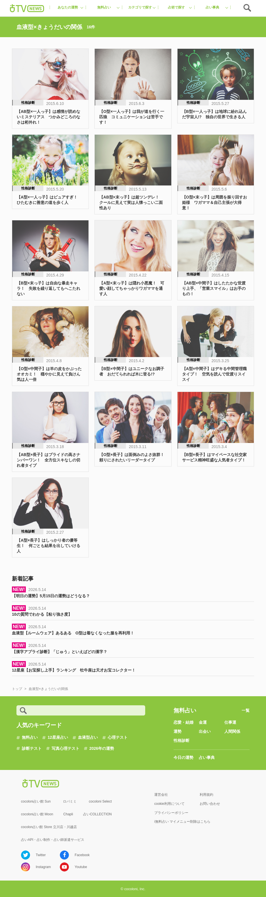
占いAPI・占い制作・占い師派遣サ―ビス (52, 840)
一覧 (246, 710)
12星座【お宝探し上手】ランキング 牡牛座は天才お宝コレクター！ (74, 670)
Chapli (68, 814)
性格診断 (181, 740)
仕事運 (230, 722)
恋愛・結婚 (183, 722)
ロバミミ (70, 801)
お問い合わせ (210, 804)
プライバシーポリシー (171, 813)
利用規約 (206, 795)
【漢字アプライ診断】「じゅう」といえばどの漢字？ (59, 651)
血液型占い (88, 737)
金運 (203, 722)
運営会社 (161, 795)
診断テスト (32, 748)
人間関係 (232, 731)
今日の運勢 (183, 757)
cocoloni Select (100, 801)
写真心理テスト (65, 748)
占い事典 (207, 757)
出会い (205, 731)
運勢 (177, 731)
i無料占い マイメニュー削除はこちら (182, 822)
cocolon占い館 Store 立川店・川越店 (49, 827)
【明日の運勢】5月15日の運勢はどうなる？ (51, 596)
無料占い (30, 737)
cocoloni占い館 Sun (36, 801)
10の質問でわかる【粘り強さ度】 (42, 614)
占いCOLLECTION (97, 814)
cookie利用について (169, 804)
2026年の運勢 (101, 748)
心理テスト (118, 737)
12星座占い (58, 737)
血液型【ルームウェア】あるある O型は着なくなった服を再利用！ (73, 633)
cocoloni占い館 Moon (37, 814)
